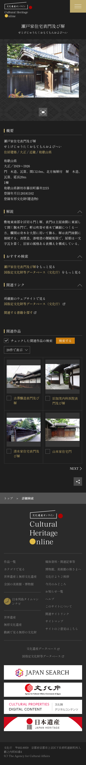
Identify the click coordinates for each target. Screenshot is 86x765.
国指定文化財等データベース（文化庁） (33, 272)
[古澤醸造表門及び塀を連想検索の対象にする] (9, 398)
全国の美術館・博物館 (19, 584)
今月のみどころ (55, 584)
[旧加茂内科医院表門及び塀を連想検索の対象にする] (47, 398)
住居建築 (10, 152)
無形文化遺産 (13, 624)
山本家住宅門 (62, 451)
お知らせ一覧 (54, 591)
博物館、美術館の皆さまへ (63, 569)
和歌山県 (45, 152)
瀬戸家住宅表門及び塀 (20, 266)
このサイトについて (58, 606)
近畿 (32, 152)
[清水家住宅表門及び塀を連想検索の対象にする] (9, 451)
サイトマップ (54, 621)
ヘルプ (49, 599)
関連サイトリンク (57, 614)
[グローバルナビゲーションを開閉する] (78, 6)
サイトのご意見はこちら (61, 629)
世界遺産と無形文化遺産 (20, 576)
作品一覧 (10, 561)
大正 (23, 152)
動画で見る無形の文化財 (20, 632)
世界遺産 (10, 617)
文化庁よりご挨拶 (57, 576)
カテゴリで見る (14, 569)
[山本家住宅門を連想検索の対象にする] (47, 451)
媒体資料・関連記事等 (60, 561)
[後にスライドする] (76, 468)
